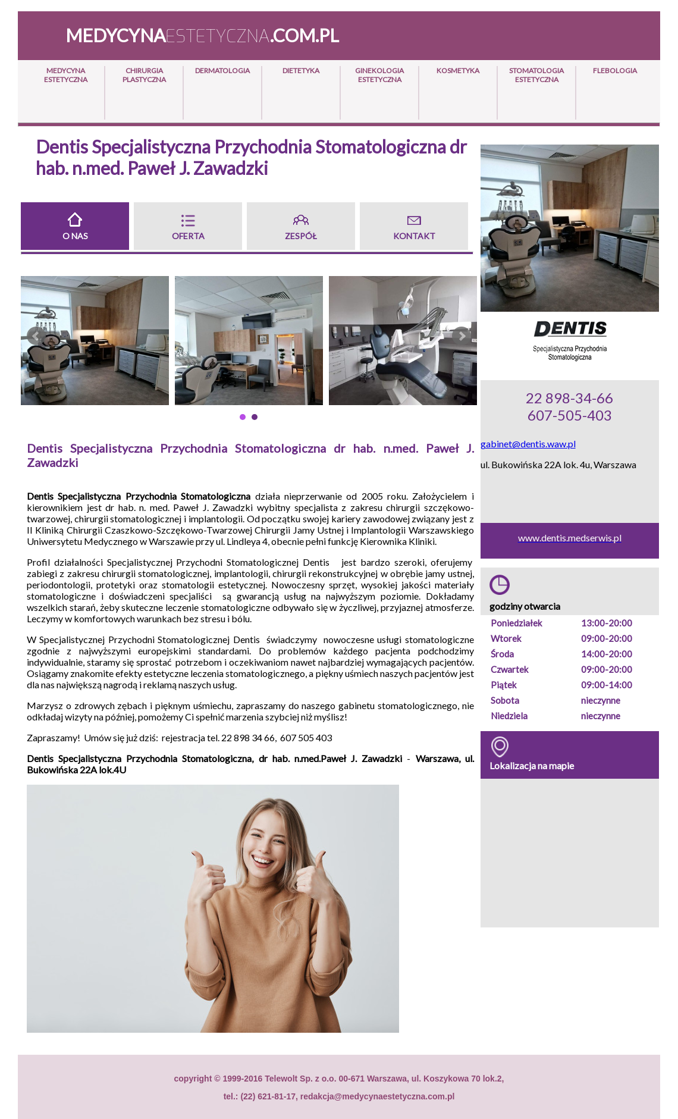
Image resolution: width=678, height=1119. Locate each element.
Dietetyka (300, 70)
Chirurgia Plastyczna (144, 75)
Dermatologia (222, 70)
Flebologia (615, 70)
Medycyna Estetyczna (65, 75)
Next (461, 336)
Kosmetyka (458, 70)
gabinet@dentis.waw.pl (528, 443)
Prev (36, 336)
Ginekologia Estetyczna (379, 75)
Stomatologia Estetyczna (536, 75)
